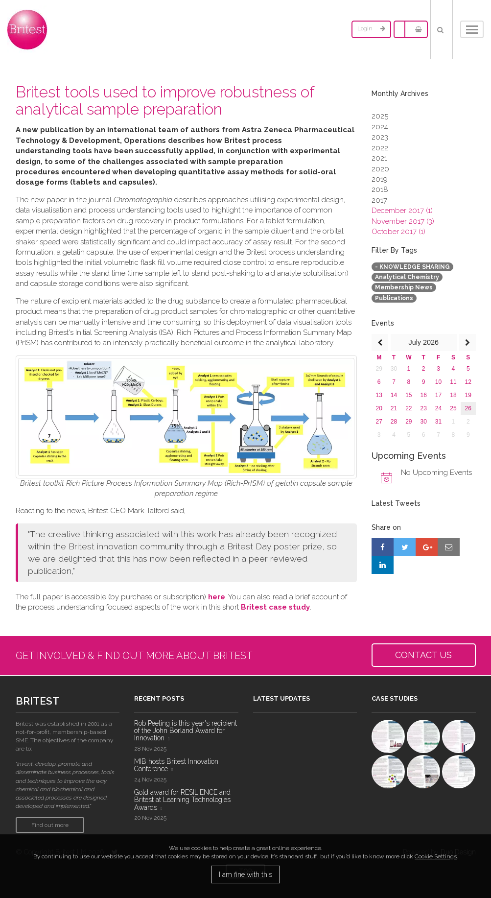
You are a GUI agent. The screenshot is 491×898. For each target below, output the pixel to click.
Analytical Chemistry (407, 277)
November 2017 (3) (403, 221)
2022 (380, 147)
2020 (380, 169)
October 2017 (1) (398, 231)
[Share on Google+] (427, 547)
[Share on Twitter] (405, 547)
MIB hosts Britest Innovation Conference (176, 765)
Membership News (404, 287)
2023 (380, 137)
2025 (380, 116)
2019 (380, 179)
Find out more (50, 825)
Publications (394, 298)
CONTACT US (423, 655)
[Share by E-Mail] (449, 547)
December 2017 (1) (402, 210)
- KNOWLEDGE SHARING (412, 266)
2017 (379, 200)
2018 (380, 189)
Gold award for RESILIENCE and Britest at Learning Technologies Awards (182, 799)
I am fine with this (245, 874)
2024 (380, 126)
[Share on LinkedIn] (383, 565)
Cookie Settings (436, 856)
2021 (379, 158)
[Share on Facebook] (383, 547)
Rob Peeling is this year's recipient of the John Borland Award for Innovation (185, 730)
